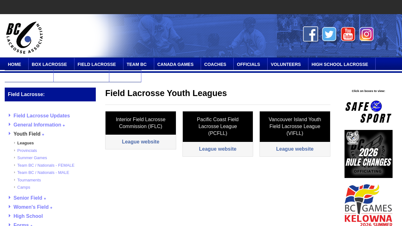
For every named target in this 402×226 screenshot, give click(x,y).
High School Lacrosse (340, 64)
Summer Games (32, 157)
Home (14, 64)
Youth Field (29, 134)
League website (140, 141)
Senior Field (30, 198)
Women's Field (33, 207)
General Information (39, 124)
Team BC (137, 64)
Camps (23, 187)
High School (28, 216)
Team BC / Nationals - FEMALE (45, 165)
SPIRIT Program (27, 76)
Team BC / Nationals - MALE (43, 172)
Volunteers (286, 64)
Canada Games (175, 64)
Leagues (25, 143)
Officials (248, 64)
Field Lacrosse (97, 64)
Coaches (215, 64)
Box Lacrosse (49, 64)
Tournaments (29, 180)
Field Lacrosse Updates (42, 115)
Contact (122, 76)
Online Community (79, 76)
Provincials (27, 150)
